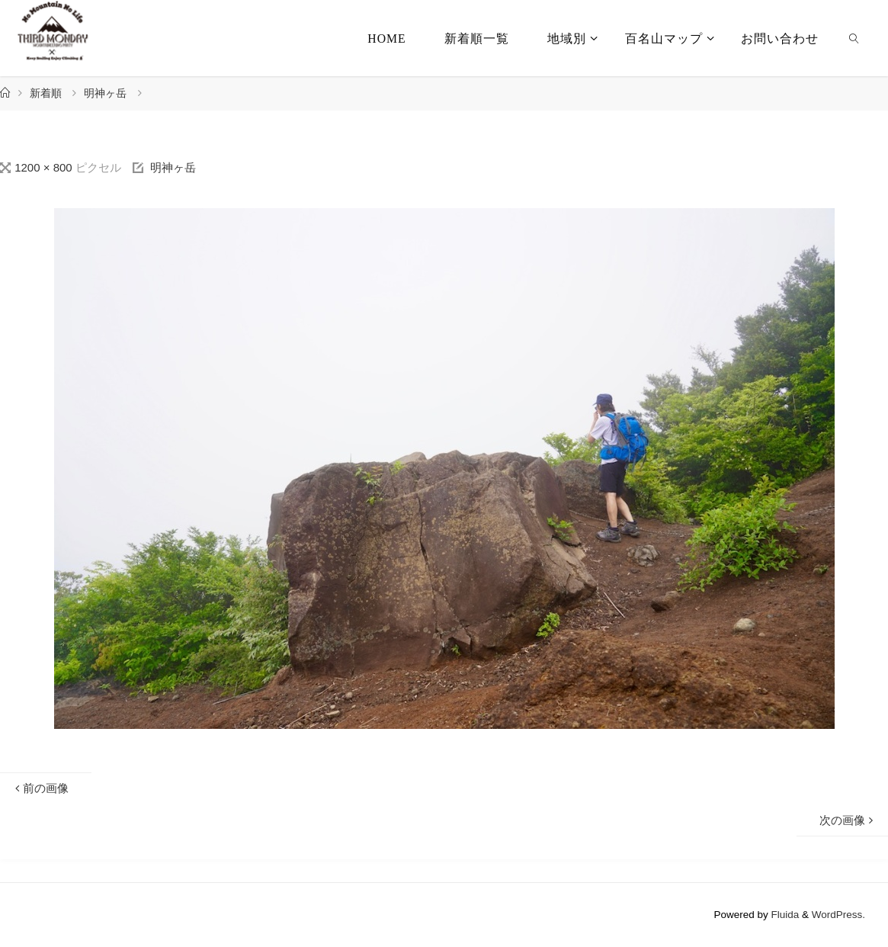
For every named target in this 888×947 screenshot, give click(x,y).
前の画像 (40, 788)
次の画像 (848, 820)
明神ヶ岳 (105, 93)
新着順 (46, 93)
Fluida (784, 914)
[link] (854, 38)
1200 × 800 (44, 167)
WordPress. (838, 914)
